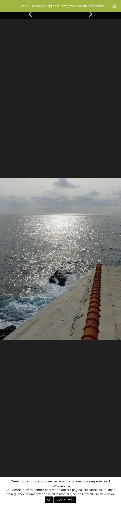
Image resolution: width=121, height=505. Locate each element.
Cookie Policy (65, 499)
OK (49, 499)
